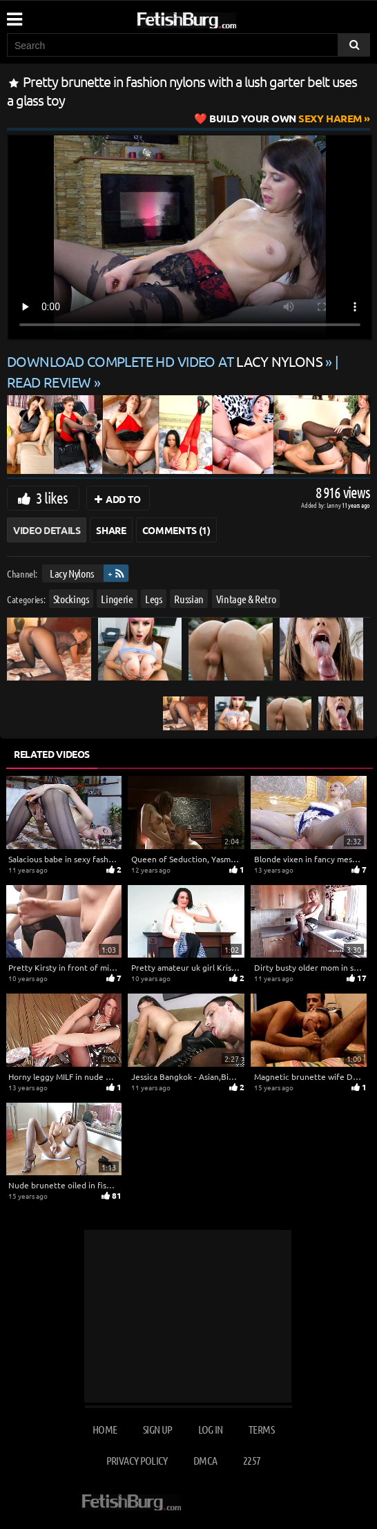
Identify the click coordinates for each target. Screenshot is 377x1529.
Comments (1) (176, 530)
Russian (189, 598)
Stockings (71, 598)
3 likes (52, 497)
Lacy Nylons (72, 573)
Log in (210, 1429)
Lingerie (117, 598)
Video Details (46, 530)
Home (105, 1429)
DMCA (205, 1460)
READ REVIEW (49, 381)
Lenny (334, 505)
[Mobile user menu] (14, 14)
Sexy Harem (285, 118)
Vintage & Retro (246, 598)
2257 (251, 1460)
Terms (261, 1429)
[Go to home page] (212, 17)
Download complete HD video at (166, 361)
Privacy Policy (137, 1460)
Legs (153, 598)
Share (111, 530)
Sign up (157, 1429)
